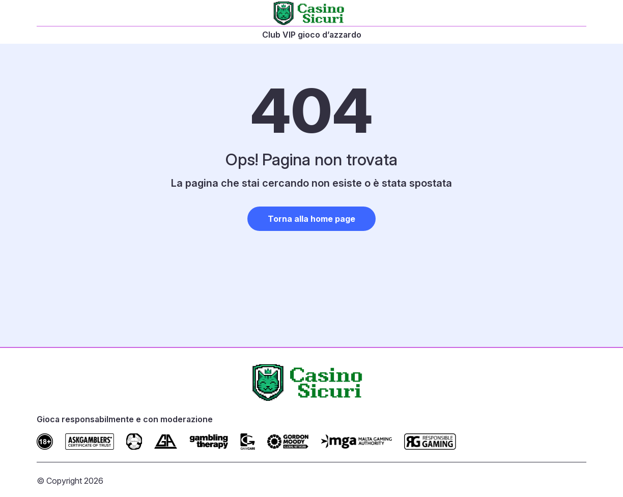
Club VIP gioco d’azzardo (311, 35)
